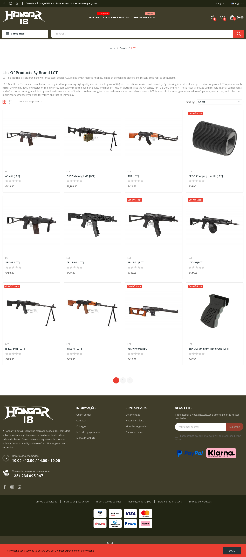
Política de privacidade (76, 501)
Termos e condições (45, 501)
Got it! (232, 550)
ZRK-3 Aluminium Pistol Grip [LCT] (209, 348)
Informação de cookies (108, 501)
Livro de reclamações (170, 501)
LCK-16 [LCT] (196, 262)
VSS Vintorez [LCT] (138, 348)
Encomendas (133, 414)
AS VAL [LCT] (12, 176)
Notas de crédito (135, 420)
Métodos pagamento (88, 432)
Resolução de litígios (139, 501)
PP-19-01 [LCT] (136, 262)
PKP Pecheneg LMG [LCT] (80, 176)
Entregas (81, 426)
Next (129, 380)
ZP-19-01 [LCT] (75, 262)
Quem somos (84, 414)
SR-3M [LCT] (12, 262)
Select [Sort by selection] (219, 102)
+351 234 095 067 (27, 476)
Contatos (81, 420)
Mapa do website (85, 438)
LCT (7, 172)
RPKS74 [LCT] (74, 348)
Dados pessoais (134, 432)
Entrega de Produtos (200, 501)
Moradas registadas (137, 426)
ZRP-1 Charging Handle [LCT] (206, 176)
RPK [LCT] (133, 176)
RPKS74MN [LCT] (15, 348)
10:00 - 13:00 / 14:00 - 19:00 (36, 461)
